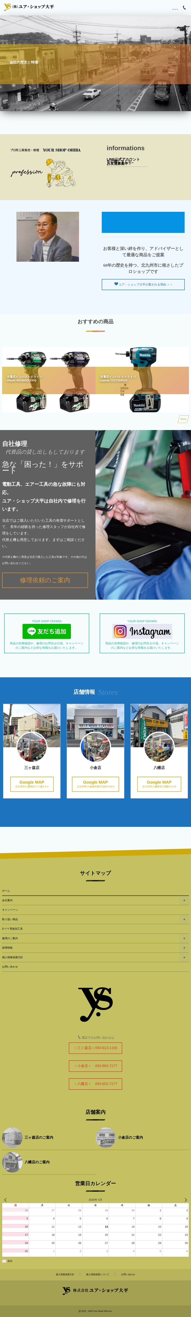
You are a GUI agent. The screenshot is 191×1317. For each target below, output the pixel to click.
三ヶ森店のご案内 (39, 1138)
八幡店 (174, 768)
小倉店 (111, 768)
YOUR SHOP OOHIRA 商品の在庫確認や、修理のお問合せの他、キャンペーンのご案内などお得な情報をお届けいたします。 (46, 634)
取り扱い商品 (10, 919)
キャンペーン (10, 909)
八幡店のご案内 (37, 1162)
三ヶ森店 (47, 768)
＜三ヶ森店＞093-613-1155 (95, 1048)
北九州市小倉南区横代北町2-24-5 (111, 784)
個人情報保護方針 (12, 957)
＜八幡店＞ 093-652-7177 (95, 1084)
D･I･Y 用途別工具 (12, 928)
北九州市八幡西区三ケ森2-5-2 (47, 784)
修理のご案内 (10, 938)
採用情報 (7, 947)
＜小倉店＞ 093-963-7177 (95, 1066)
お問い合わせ (10, 966)
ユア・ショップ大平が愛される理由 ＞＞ (130, 284)
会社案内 (7, 900)
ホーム (6, 890)
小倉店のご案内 (130, 1138)
